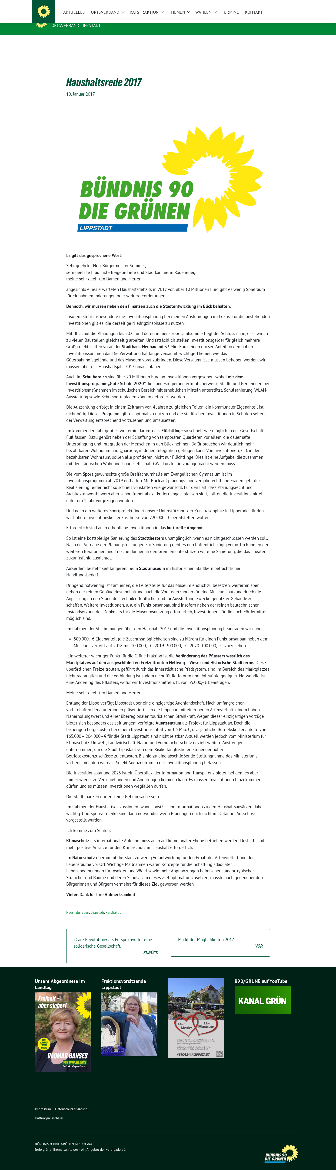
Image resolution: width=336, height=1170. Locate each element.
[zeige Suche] (293, 4)
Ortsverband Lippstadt (76, 25)
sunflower (70, 1142)
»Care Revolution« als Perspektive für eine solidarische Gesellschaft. (115, 939)
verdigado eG (116, 1142)
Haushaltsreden (77, 905)
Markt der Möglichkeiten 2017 (220, 936)
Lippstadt (97, 905)
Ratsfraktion (114, 905)
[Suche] (286, 4)
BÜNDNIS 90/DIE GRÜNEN (80, 18)
